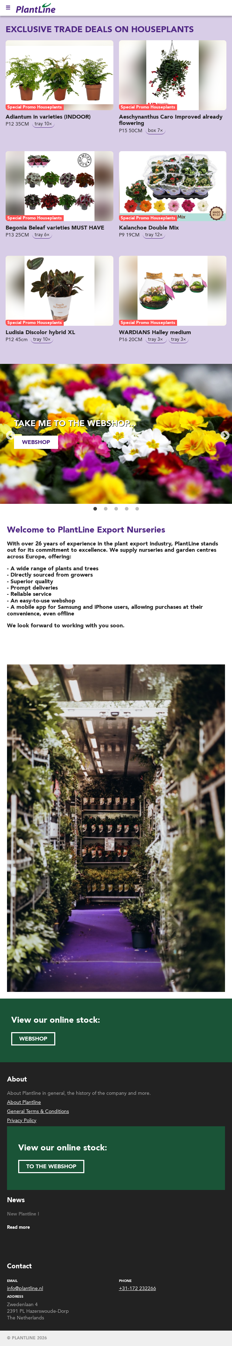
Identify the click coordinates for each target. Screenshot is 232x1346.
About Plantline (24, 1102)
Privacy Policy (21, 1120)
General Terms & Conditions (38, 1111)
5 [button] (137, 509)
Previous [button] (8, 433)
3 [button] (116, 509)
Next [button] (223, 433)
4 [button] (126, 509)
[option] (116, 434)
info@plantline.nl (25, 1288)
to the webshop (51, 1166)
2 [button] (105, 509)
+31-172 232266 (137, 1288)
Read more (18, 1227)
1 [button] (95, 509)
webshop (36, 442)
